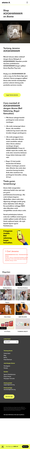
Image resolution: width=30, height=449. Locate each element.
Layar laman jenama (12, 95)
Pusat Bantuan (8, 359)
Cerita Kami (7, 353)
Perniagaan (7, 366)
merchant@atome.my (10, 389)
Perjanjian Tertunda (9, 378)
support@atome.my (9, 384)
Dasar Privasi (7, 376)
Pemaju (6, 368)
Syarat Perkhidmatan (10, 374)
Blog (5, 355)
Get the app (9, 396)
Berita (5, 357)
